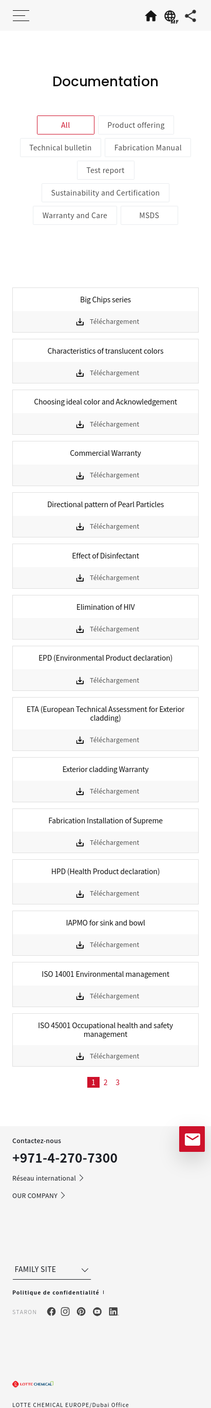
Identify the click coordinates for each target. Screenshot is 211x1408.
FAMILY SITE (53, 1269)
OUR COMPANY (39, 1195)
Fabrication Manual (148, 147)
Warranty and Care (75, 215)
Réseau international (48, 1178)
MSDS (149, 215)
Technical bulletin (60, 147)
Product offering (136, 125)
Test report (105, 170)
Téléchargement (115, 321)
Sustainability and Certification (105, 192)
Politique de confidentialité (56, 1292)
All (65, 125)
